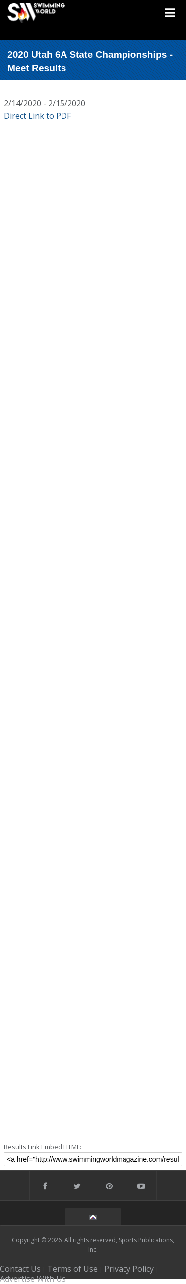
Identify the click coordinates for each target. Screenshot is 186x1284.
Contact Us (20, 1268)
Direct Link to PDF (37, 115)
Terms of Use (72, 1268)
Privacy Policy (129, 1268)
